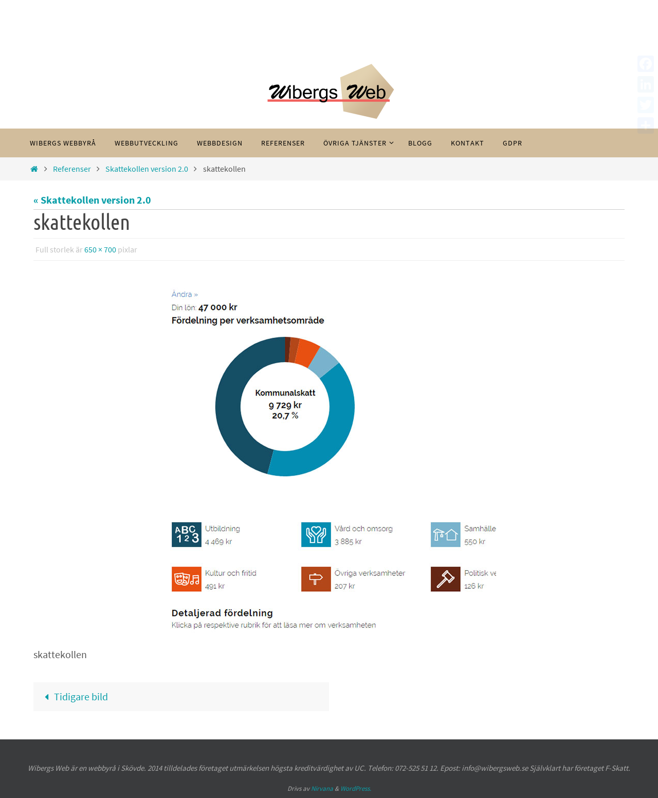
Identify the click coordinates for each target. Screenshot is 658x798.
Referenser (72, 169)
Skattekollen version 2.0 (146, 169)
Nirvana (322, 788)
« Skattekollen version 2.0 (92, 199)
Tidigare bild (74, 696)
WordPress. (355, 788)
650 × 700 (100, 249)
